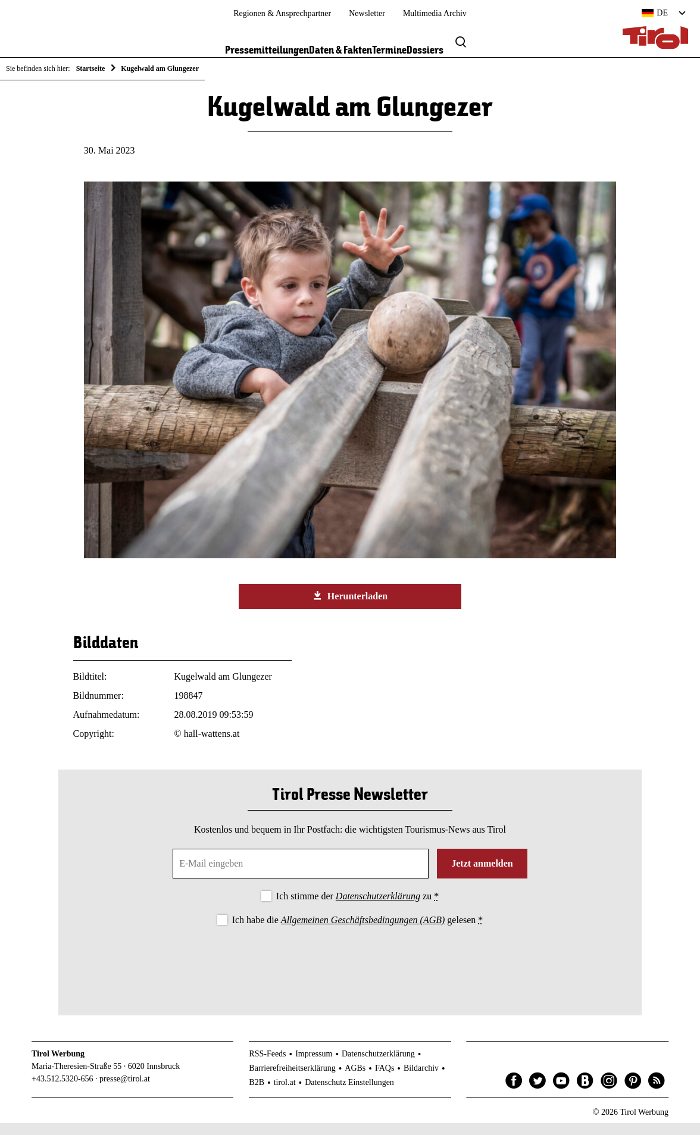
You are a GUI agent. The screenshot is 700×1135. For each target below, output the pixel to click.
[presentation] (350, 972)
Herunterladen (350, 607)
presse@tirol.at (124, 1090)
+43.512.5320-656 (62, 1090)
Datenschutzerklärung (378, 908)
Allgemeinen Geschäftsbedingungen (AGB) (363, 931)
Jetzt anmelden (482, 875)
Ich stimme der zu (357, 908)
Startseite (90, 68)
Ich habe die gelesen (357, 931)
